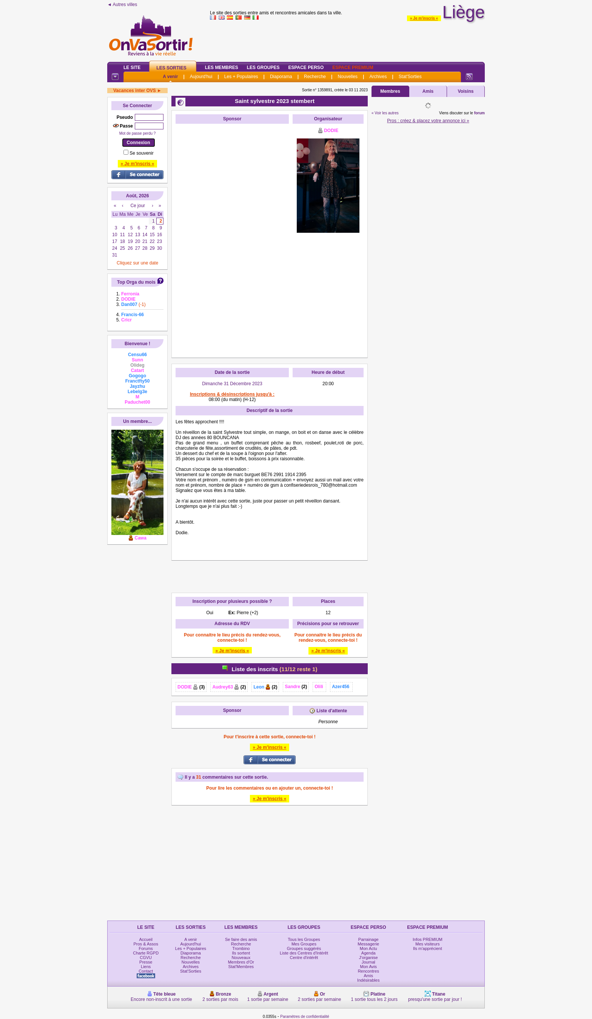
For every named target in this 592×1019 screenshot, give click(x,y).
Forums (146, 948)
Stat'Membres (241, 966)
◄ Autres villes (122, 4)
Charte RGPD (146, 953)
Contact (146, 971)
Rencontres (368, 971)
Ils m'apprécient (427, 948)
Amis (427, 91)
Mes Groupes (303, 944)
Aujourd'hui (201, 76)
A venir (170, 76)
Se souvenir (141, 153)
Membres (390, 91)
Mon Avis (368, 966)
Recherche (315, 76)
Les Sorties (171, 68)
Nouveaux (241, 957)
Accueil (145, 939)
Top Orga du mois (136, 282)
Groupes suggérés (304, 948)
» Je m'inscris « (424, 18)
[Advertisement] (232, 241)
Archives (378, 76)
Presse (145, 962)
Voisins (466, 91)
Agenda (368, 953)
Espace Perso (306, 67)
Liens (146, 966)
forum (479, 113)
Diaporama (281, 76)
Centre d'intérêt (304, 957)
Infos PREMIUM (427, 939)
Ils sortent (241, 953)
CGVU (146, 957)
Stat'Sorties (410, 76)
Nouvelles (348, 76)
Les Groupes (263, 67)
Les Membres (221, 67)
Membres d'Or (241, 962)
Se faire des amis (241, 939)
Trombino (241, 948)
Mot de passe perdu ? (137, 133)
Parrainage (368, 939)
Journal (368, 962)
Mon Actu (368, 948)
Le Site (131, 67)
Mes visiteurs (427, 944)
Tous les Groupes (304, 939)
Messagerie (368, 944)
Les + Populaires (241, 76)
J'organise (368, 957)
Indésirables (368, 980)
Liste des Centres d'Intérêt (304, 953)
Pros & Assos (145, 944)
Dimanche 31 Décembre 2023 (232, 383)
